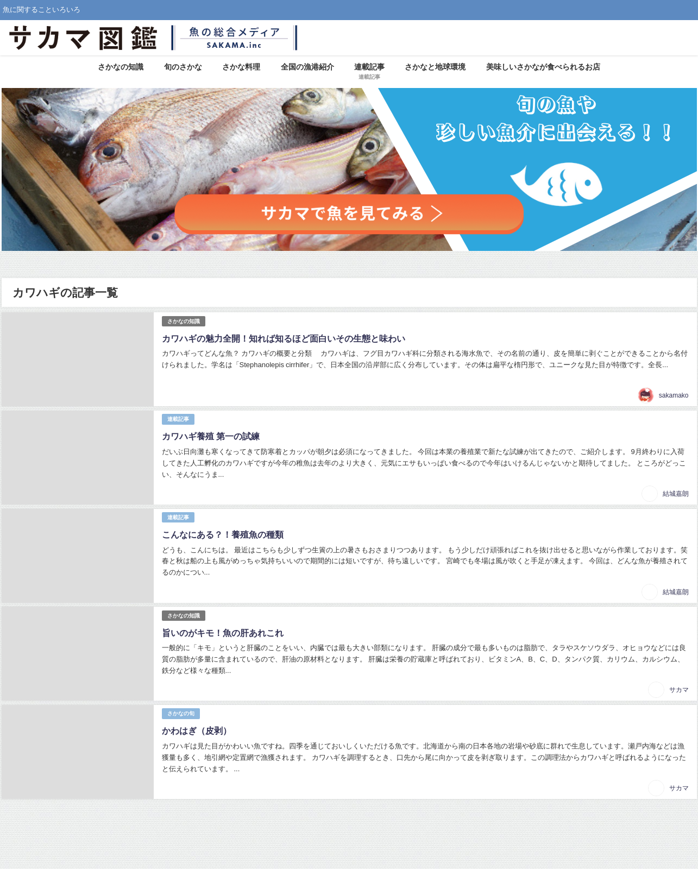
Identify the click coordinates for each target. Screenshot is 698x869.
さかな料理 (241, 67)
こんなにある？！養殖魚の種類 (223, 534)
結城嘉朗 (676, 493)
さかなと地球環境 (435, 67)
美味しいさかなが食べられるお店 (543, 67)
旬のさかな (183, 67)
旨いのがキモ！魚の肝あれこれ (223, 632)
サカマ (679, 690)
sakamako (674, 395)
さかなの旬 (180, 713)
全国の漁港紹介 (307, 67)
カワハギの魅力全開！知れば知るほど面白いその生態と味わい (283, 338)
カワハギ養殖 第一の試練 (211, 436)
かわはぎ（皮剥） (196, 730)
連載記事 (178, 419)
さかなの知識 (120, 67)
